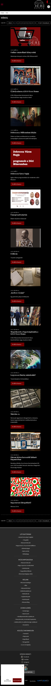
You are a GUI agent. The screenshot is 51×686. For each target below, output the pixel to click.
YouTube (26, 659)
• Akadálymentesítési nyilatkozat (25, 616)
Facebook (26, 657)
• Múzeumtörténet (25, 588)
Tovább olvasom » (17, 61)
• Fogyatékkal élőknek (25, 571)
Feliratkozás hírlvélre (26, 672)
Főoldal (2, 12)
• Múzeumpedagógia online (25, 574)
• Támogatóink (25, 642)
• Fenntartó (25, 633)
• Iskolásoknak (25, 568)
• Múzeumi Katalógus (25, 582)
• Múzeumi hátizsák (25, 543)
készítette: (33, 681)
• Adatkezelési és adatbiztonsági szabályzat (25, 622)
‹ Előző (10, 23)
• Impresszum (25, 613)
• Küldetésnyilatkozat (25, 591)
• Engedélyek (25, 639)
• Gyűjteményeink (25, 596)
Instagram (26, 662)
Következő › (46, 23)
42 (40, 23)
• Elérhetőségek (25, 548)
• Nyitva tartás (25, 551)
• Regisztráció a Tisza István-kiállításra (25, 545)
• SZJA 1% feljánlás (25, 645)
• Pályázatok (25, 636)
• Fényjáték (25, 540)
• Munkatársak (25, 594)
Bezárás (21, 667)
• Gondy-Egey (25, 611)
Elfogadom (17, 680)
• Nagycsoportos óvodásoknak (25, 565)
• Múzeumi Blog (26, 602)
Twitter (26, 665)
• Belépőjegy (25, 554)
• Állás (25, 585)
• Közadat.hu (25, 625)
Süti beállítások (7, 680)
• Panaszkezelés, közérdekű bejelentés (25, 619)
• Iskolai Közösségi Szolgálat (25, 537)
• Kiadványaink (25, 599)
